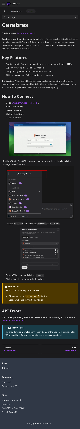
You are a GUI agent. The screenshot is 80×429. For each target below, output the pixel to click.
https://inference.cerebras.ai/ (24, 103)
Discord (6, 382)
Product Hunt (9, 386)
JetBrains (7, 404)
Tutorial (5, 368)
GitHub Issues (9, 412)
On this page (9, 17)
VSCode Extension (11, 400)
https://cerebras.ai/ (26, 33)
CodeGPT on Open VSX (13, 408)
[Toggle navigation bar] (4, 4)
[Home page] (4, 11)
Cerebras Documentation (13, 320)
